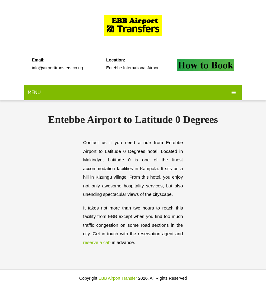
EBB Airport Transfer (118, 278)
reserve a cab (97, 242)
